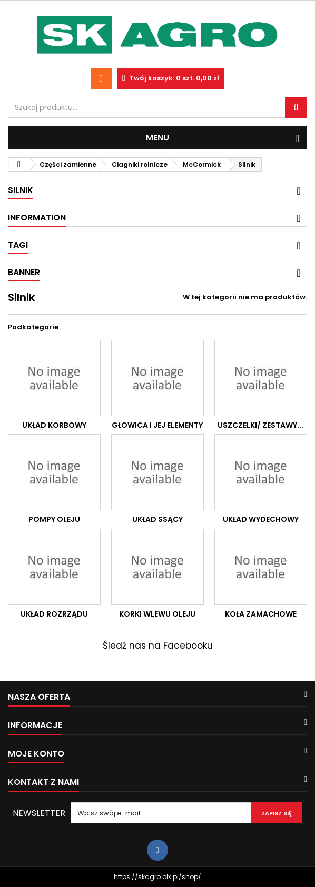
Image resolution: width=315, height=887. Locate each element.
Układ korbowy (54, 425)
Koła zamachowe (261, 614)
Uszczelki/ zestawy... (260, 425)
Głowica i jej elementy (157, 425)
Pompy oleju (54, 519)
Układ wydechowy (261, 519)
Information (37, 217)
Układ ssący (157, 519)
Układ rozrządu (54, 614)
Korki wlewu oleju (157, 614)
